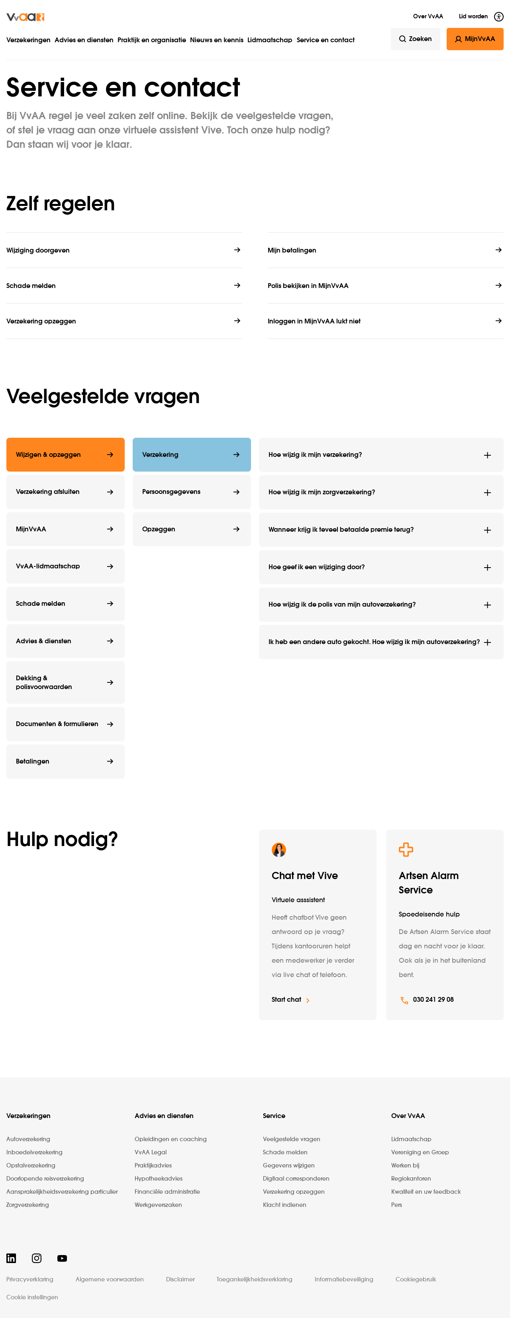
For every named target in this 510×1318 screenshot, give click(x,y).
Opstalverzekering (30, 1166)
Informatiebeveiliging (344, 1280)
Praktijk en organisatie (152, 40)
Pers (396, 1205)
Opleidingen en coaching (171, 1139)
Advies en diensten (84, 40)
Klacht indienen (284, 1205)
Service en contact (326, 40)
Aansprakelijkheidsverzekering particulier (62, 1192)
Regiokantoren (411, 1179)
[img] (25, 17)
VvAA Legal (151, 1152)
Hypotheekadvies (158, 1179)
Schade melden (285, 1152)
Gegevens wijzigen (289, 1166)
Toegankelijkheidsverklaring (254, 1280)
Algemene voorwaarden (110, 1280)
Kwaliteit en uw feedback (426, 1192)
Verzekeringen (28, 40)
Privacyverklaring (29, 1280)
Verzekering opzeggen (294, 1192)
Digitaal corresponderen (296, 1179)
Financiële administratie (167, 1192)
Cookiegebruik (416, 1280)
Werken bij (405, 1166)
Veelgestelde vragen (291, 1139)
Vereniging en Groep (420, 1152)
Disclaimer (180, 1280)
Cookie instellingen (32, 1297)
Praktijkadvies (153, 1166)
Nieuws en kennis (216, 40)
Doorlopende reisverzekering (45, 1179)
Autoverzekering (28, 1139)
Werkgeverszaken (158, 1205)
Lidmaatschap (269, 40)
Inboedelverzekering (34, 1152)
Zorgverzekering (27, 1205)
